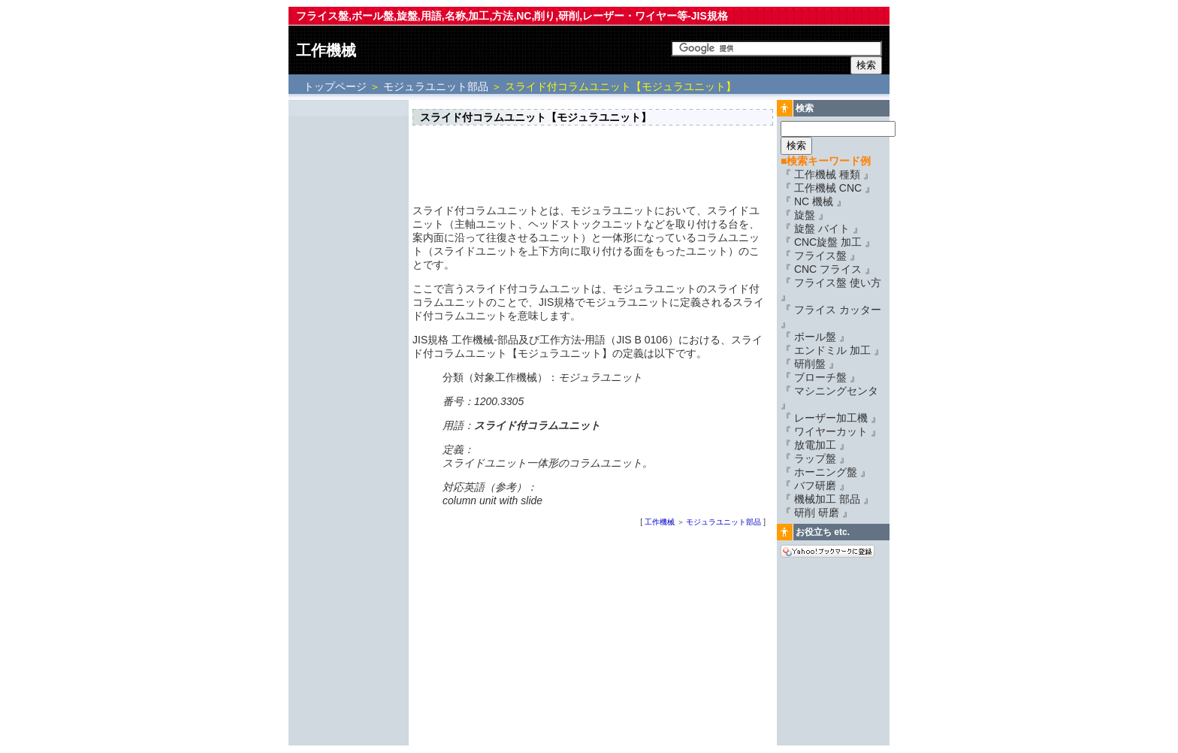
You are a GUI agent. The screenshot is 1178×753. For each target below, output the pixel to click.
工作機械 (326, 50)
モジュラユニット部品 (435, 86)
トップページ (337, 86)
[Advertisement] (348, 328)
